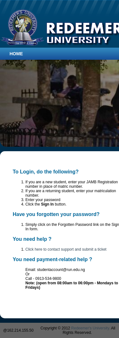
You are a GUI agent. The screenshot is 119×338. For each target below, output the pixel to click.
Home (16, 53)
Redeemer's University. (90, 328)
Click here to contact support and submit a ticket (65, 249)
